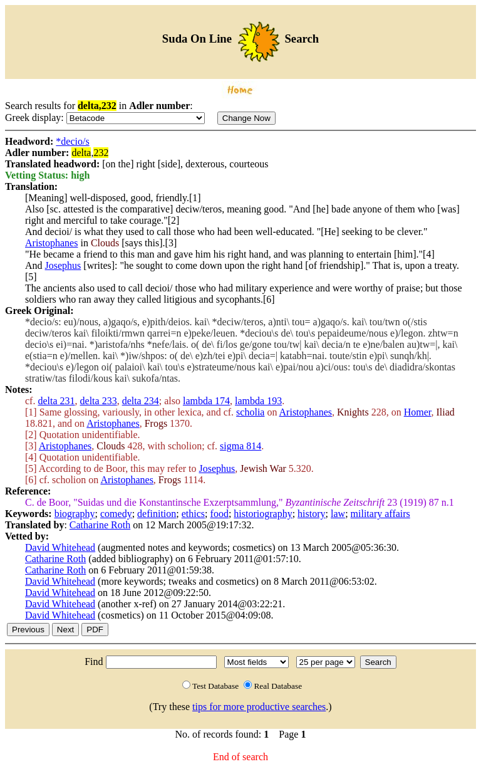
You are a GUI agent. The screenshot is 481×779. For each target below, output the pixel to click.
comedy (116, 513)
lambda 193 (258, 400)
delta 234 (140, 400)
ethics (193, 513)
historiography (263, 513)
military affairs (380, 513)
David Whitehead (60, 547)
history (311, 513)
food (219, 513)
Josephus (63, 265)
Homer (418, 412)
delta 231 (56, 400)
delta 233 (98, 400)
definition (156, 513)
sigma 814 (240, 446)
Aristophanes (51, 243)
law (338, 513)
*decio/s (72, 141)
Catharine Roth (100, 525)
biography (74, 513)
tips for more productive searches (259, 706)
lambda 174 (206, 400)
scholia (250, 412)
